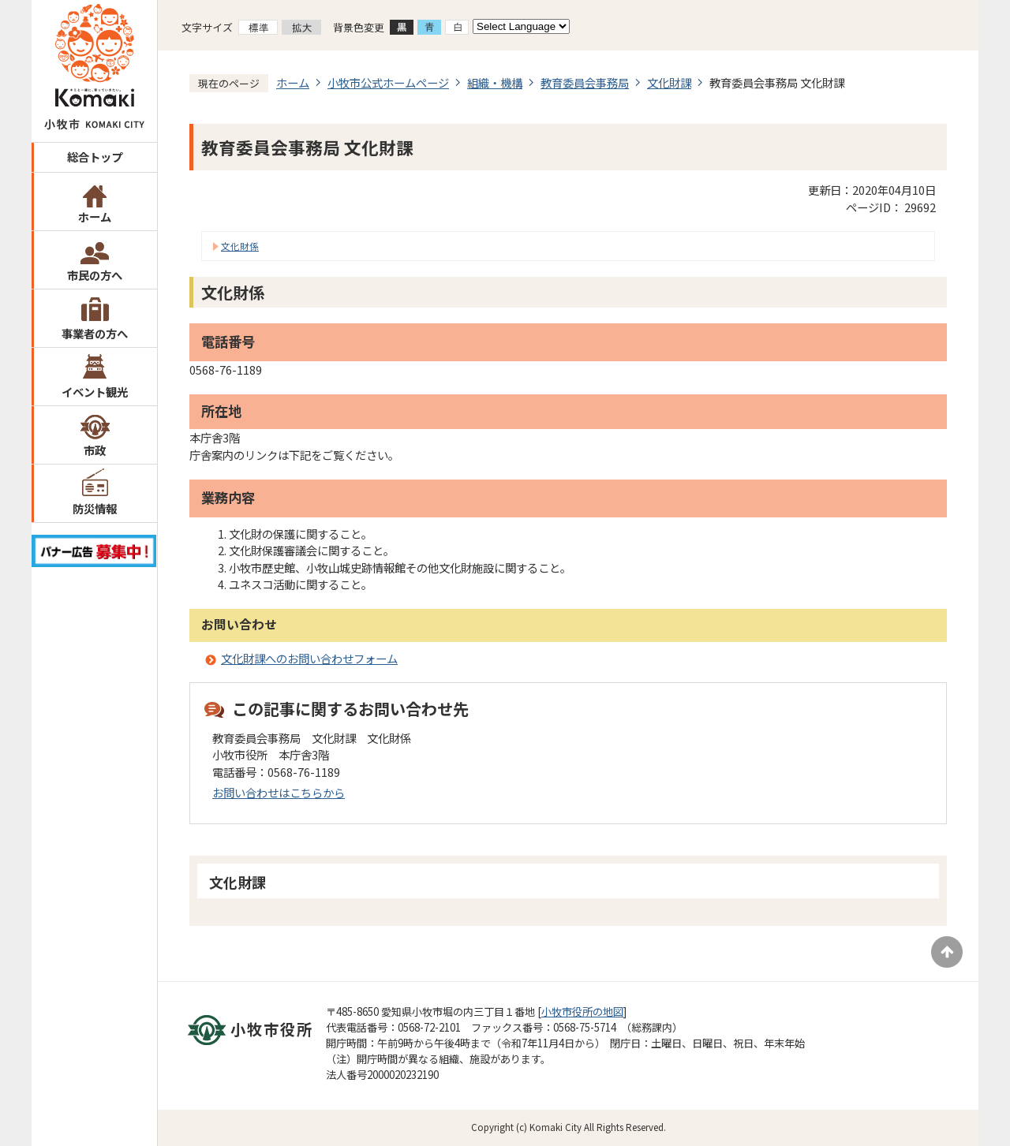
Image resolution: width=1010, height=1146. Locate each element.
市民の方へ (94, 275)
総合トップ (94, 156)
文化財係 (240, 246)
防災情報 (95, 508)
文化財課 (669, 82)
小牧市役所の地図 (582, 1011)
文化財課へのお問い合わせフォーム (309, 658)
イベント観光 (95, 391)
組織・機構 (494, 82)
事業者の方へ (95, 333)
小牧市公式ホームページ (388, 82)
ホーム (94, 216)
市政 (95, 450)
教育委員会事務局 (585, 82)
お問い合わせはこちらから (278, 792)
